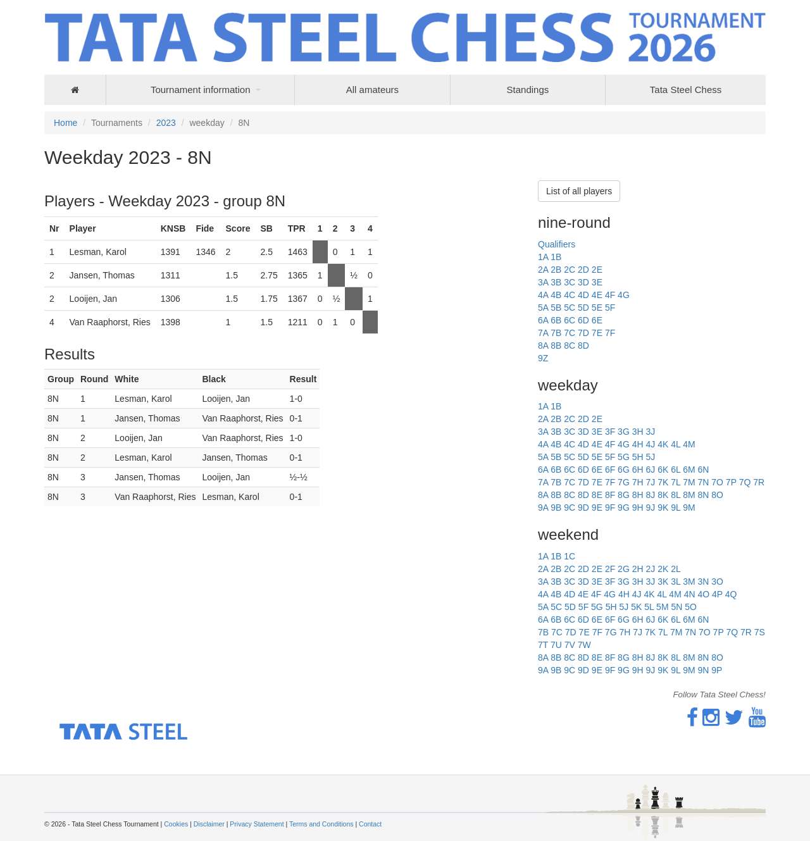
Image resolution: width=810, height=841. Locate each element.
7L (675, 482)
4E (597, 295)
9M (689, 507)
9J (650, 507)
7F (610, 333)
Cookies (176, 824)
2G (624, 569)
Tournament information (201, 89)
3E (597, 282)
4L (675, 444)
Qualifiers (556, 244)
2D (583, 270)
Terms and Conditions (321, 824)
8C (569, 345)
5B (556, 307)
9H (638, 507)
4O (703, 594)
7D (583, 333)
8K (662, 495)
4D (583, 295)
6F (610, 469)
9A (543, 507)
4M (689, 444)
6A (543, 320)
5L (649, 607)
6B (556, 320)
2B (556, 270)
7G (624, 482)
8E (597, 495)
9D (583, 507)
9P (716, 670)
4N (689, 594)
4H (638, 444)
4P (717, 594)
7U (556, 645)
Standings (528, 89)
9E (597, 507)
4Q (731, 594)
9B (556, 507)
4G (624, 295)
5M (662, 607)
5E (597, 307)
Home (65, 123)
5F (610, 307)
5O (691, 607)
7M (689, 482)
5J (650, 457)
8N (703, 495)
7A (543, 333)
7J (650, 482)
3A (543, 282)
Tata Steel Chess (685, 89)
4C (569, 295)
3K (662, 581)
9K (662, 507)
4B (556, 295)
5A (543, 307)
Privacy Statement (257, 824)
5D (583, 307)
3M (689, 581)
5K (636, 607)
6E (597, 320)
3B (556, 282)
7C (569, 333)
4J (650, 444)
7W (584, 645)
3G (624, 432)
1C (569, 556)
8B (556, 345)
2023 (166, 123)
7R (758, 482)
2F (610, 569)
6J (650, 469)
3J (650, 432)
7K (662, 482)
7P (731, 482)
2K (662, 569)
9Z (543, 358)
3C (569, 282)
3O (717, 581)
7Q (745, 482)
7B (556, 333)
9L (675, 507)
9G (624, 507)
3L (675, 581)
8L (675, 495)
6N (703, 469)
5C (569, 307)
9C (569, 507)
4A (543, 295)
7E (597, 333)
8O (717, 495)
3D (583, 282)
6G (624, 469)
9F (610, 507)
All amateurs (372, 89)
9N (703, 670)
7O (717, 482)
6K (662, 469)
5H (638, 457)
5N (676, 607)
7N (703, 482)
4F (610, 295)
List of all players (579, 191)
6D (583, 320)
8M (689, 495)
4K (662, 444)
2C (569, 270)
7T (543, 645)
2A (543, 270)
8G (624, 495)
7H (638, 482)
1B (556, 257)
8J (650, 495)
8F (610, 495)
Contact (370, 824)
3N (703, 581)
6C (569, 320)
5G (624, 457)
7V (569, 645)
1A (543, 257)
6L (675, 469)
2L (676, 569)
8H (638, 495)
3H (638, 432)
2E (597, 270)
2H (638, 569)
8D (583, 345)
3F (610, 432)
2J (650, 569)
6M (689, 469)
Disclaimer (209, 824)
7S (759, 632)
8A (543, 345)
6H (638, 469)
